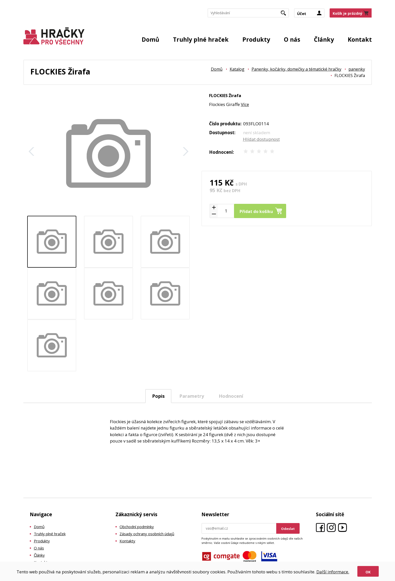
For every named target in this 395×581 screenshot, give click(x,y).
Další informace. (332, 572)
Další (185, 151)
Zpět (31, 151)
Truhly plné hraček (201, 39)
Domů (150, 39)
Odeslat (288, 528)
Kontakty (127, 540)
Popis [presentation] (158, 396)
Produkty (256, 39)
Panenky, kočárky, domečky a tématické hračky (296, 69)
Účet (301, 13)
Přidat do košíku (256, 211)
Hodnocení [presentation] (231, 396)
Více (245, 104)
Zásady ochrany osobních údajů (147, 533)
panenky (356, 69)
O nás (292, 39)
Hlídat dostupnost (261, 139)
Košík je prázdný (347, 13)
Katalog (237, 69)
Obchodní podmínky (137, 526)
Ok (368, 572)
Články (324, 39)
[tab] (158, 396)
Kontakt (360, 39)
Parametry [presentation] (191, 396)
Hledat (285, 15)
